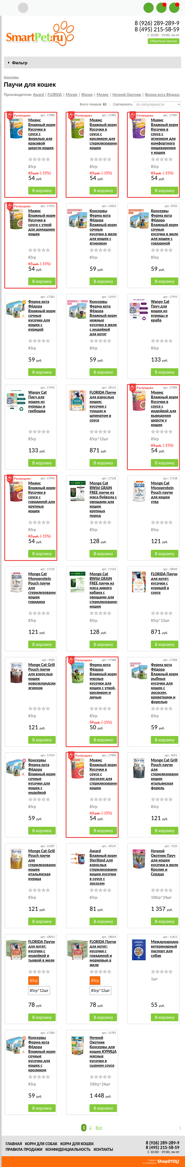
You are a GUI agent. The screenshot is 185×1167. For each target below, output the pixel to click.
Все (98, 1127)
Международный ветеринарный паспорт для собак (166, 948)
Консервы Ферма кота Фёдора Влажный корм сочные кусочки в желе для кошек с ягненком (103, 227)
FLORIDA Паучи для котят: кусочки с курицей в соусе (164, 583)
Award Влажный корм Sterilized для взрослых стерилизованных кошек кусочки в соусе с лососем (105, 867)
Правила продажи (24, 1149)
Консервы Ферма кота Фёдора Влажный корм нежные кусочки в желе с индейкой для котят (103, 317)
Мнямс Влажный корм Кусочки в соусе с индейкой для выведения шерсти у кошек (164, 408)
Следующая (178, 1128)
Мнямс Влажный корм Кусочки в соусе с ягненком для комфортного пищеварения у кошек (164, 136)
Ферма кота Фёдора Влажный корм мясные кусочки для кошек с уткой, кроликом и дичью (103, 680)
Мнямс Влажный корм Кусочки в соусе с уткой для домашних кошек (41, 222)
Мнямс (102, 94)
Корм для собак (41, 1143)
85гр (33, 980)
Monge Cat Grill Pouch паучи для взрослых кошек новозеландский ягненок (43, 676)
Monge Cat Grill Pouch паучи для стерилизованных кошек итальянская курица (44, 864)
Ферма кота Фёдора (162, 94)
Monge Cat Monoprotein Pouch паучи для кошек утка (162, 492)
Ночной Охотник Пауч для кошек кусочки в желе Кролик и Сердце (164, 862)
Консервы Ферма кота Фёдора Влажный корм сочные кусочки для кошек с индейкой (41, 776)
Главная (14, 1143)
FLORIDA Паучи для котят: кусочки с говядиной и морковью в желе (103, 953)
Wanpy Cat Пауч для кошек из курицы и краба (160, 310)
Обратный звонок (163, 41)
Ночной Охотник (126, 94)
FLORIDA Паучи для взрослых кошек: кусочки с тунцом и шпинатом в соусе (103, 406)
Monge (71, 94)
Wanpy (87, 94)
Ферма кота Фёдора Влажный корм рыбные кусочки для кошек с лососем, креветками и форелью (164, 683)
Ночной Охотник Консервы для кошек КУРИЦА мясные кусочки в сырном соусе (103, 1051)
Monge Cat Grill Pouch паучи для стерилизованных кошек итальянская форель (166, 774)
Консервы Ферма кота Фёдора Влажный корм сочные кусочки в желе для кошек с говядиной (164, 227)
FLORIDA (54, 94)
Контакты (103, 1149)
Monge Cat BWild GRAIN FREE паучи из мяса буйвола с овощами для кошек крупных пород (103, 499)
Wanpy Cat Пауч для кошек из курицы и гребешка (37, 401)
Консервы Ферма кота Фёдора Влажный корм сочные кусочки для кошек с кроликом (41, 1053)
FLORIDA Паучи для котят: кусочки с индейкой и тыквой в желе (41, 951)
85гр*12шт (39, 990)
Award (38, 94)
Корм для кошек (77, 1143)
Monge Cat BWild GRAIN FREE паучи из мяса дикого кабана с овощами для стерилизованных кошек (105, 590)
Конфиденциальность (68, 1149)
